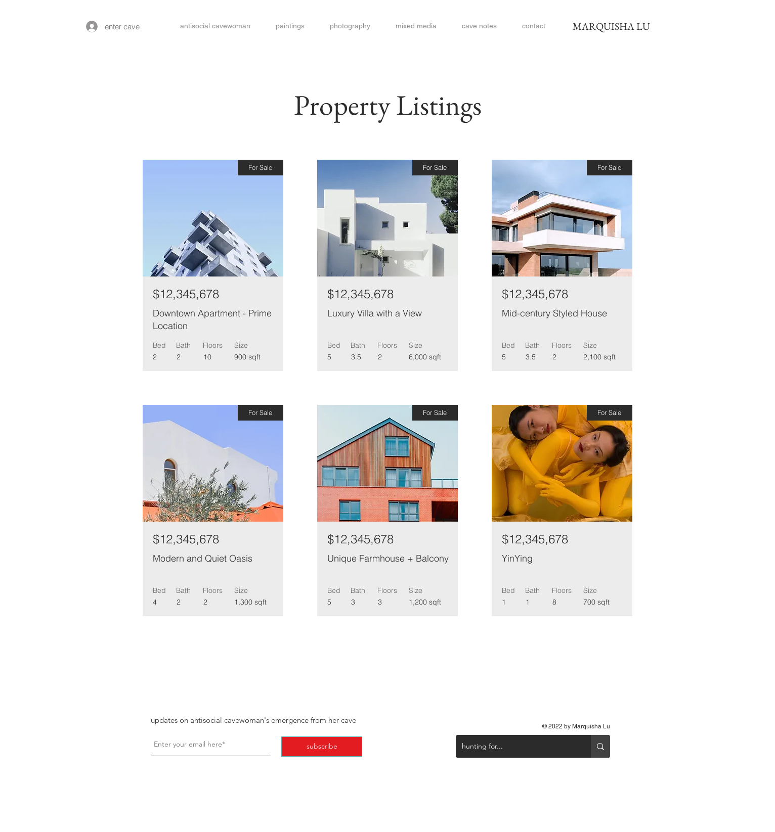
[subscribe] (321, 746)
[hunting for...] (516, 746)
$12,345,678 (186, 294)
